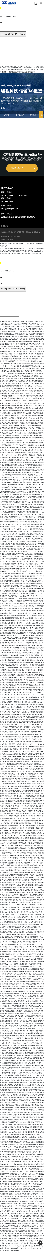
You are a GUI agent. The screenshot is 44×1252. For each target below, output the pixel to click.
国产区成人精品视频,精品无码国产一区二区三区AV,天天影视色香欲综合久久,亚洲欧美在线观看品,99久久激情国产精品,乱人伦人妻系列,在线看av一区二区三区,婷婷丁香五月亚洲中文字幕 (22, 69)
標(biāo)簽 (29, 232)
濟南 (18, 236)
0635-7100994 (7, 201)
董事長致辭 (20, 115)
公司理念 (32, 115)
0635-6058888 (7, 195)
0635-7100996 (21, 195)
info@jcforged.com (9, 209)
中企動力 (13, 236)
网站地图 (38, 253)
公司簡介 (7, 115)
